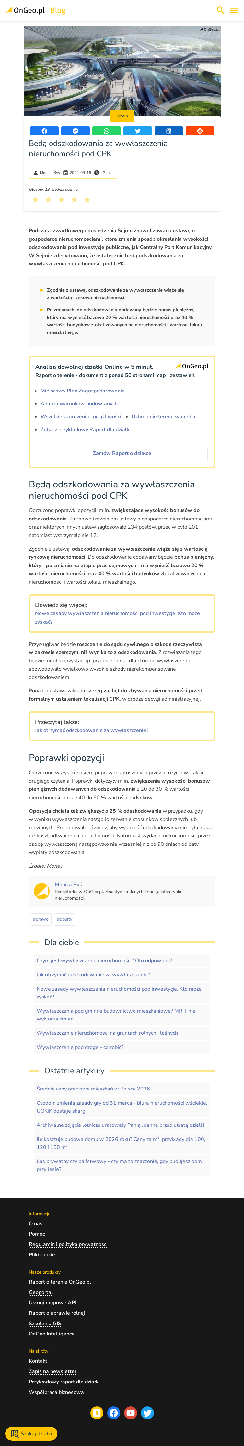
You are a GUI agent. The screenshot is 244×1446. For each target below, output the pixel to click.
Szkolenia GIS (45, 1323)
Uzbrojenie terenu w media (163, 416)
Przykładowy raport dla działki (64, 1381)
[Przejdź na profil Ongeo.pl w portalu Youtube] (130, 1412)
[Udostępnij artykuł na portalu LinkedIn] (169, 130)
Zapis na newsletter (52, 1371)
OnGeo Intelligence (52, 1333)
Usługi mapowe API (52, 1302)
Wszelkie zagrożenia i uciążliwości (81, 416)
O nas (35, 1223)
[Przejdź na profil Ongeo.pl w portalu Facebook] (113, 1412)
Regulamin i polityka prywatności (68, 1244)
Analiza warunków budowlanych (79, 403)
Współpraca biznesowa (56, 1392)
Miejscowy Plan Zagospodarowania (83, 390)
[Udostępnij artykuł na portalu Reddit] (200, 130)
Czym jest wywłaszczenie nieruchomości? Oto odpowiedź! (104, 960)
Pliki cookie (42, 1254)
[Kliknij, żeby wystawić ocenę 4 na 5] (74, 199)
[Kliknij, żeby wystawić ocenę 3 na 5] (61, 199)
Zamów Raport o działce (122, 453)
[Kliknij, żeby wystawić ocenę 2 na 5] (48, 199)
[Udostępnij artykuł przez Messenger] (75, 130)
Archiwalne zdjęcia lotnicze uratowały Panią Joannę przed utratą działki (120, 1125)
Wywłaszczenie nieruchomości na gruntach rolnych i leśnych (107, 1033)
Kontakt (38, 1361)
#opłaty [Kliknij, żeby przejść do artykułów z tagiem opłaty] (64, 919)
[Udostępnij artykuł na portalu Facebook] (44, 130)
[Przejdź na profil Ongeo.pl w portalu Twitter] (147, 1412)
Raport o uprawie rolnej (57, 1313)
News (122, 116)
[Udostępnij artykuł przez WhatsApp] (106, 130)
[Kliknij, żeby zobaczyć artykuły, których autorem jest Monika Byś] (68, 884)
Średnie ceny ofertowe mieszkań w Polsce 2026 (93, 1088)
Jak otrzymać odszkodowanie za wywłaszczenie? (91, 730)
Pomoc (37, 1234)
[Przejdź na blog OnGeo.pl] (96, 1412)
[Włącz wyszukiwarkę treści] (220, 10)
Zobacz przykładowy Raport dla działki (86, 429)
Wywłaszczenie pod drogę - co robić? (80, 1047)
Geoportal (41, 1292)
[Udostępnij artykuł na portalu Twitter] (137, 130)
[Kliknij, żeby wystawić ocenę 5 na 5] (87, 199)
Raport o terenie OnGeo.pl (60, 1282)
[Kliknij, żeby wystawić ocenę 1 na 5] (35, 199)
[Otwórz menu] (233, 10)
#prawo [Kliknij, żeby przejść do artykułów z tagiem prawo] (41, 919)
